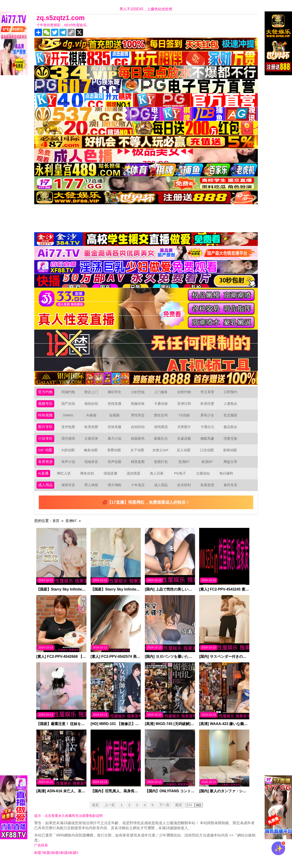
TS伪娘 (184, 415)
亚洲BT (184, 462)
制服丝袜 (137, 403)
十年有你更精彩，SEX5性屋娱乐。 (64, 25)
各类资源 (45, 462)
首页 (56, 521)
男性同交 (137, 415)
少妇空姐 (137, 392)
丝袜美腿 (114, 427)
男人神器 (91, 485)
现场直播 (110, 473)
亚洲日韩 (184, 403)
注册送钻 (203, 473)
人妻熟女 (230, 403)
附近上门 (91, 392)
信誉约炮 (184, 392)
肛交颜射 (230, 415)
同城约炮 (68, 392)
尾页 (180, 805)
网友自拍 (87, 473)
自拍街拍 (137, 427)
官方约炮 (45, 392)
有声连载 (114, 462)
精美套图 (137, 462)
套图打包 (161, 462)
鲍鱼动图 (91, 450)
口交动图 (207, 450)
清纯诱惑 (161, 427)
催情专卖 (68, 485)
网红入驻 (64, 473)
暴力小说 (114, 438)
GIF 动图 (45, 450)
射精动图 (230, 450)
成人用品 (45, 485)
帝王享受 (207, 392)
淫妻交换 (230, 438)
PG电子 (180, 473)
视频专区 (45, 403)
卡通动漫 (161, 403)
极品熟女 (230, 427)
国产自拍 (68, 403)
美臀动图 (114, 450)
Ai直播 (43, 473)
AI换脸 (91, 415)
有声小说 (68, 462)
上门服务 (161, 392)
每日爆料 (226, 473)
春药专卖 (230, 485)
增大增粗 (114, 485)
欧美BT (207, 462)
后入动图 (184, 450)
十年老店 (137, 485)
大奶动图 (68, 450)
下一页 (165, 805)
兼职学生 (114, 392)
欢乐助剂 (184, 485)
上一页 (108, 805)
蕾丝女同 (161, 415)
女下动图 (137, 450)
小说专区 (45, 438)
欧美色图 (91, 427)
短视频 (114, 415)
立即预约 (230, 392)
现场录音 (91, 462)
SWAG (68, 415)
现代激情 (68, 438)
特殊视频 (45, 415)
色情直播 (114, 403)
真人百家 (156, 473)
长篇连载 (184, 438)
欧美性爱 (207, 403)
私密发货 (207, 485)
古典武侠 (91, 438)
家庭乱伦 (161, 438)
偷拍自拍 (91, 403)
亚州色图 (68, 427)
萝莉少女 (207, 415)
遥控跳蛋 (133, 473)
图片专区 (45, 427)
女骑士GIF (160, 450)
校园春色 (137, 438)
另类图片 (184, 427)
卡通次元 (207, 427)
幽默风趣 (207, 438)
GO (200, 805)
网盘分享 (230, 462)
